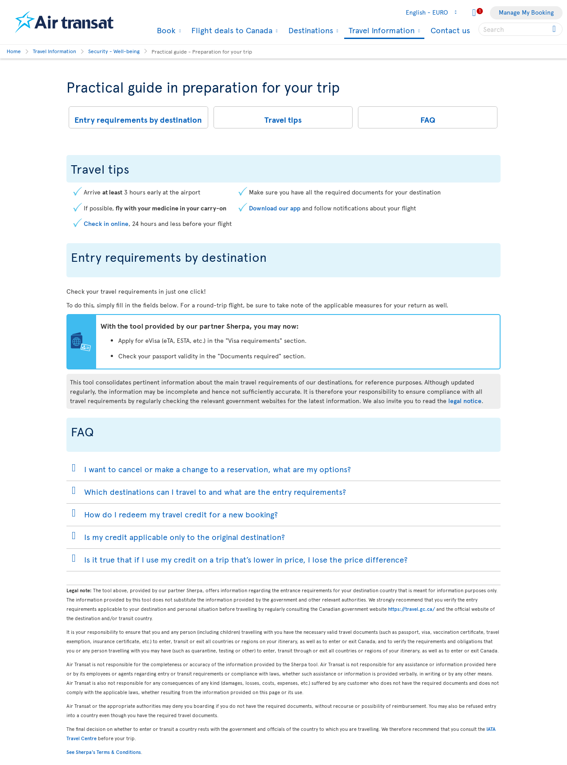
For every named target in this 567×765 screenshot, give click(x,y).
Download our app (274, 208)
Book (165, 30)
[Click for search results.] (555, 29)
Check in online (106, 223)
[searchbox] (520, 29)
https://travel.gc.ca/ (411, 609)
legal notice (465, 400)
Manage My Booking (526, 12)
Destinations (309, 30)
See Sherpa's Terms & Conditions (103, 752)
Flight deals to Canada (231, 30)
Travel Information (380, 31)
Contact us (450, 29)
